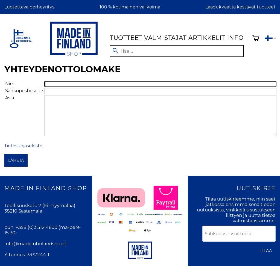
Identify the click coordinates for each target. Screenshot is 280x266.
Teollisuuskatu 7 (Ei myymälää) (39, 205)
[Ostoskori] (255, 38)
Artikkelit (206, 37)
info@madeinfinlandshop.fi (36, 243)
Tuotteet (126, 37)
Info (235, 37)
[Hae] (177, 51)
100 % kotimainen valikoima (130, 7)
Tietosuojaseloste (23, 145)
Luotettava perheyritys (29, 7)
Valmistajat (165, 37)
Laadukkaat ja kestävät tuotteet (240, 7)
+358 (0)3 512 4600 (36, 227)
